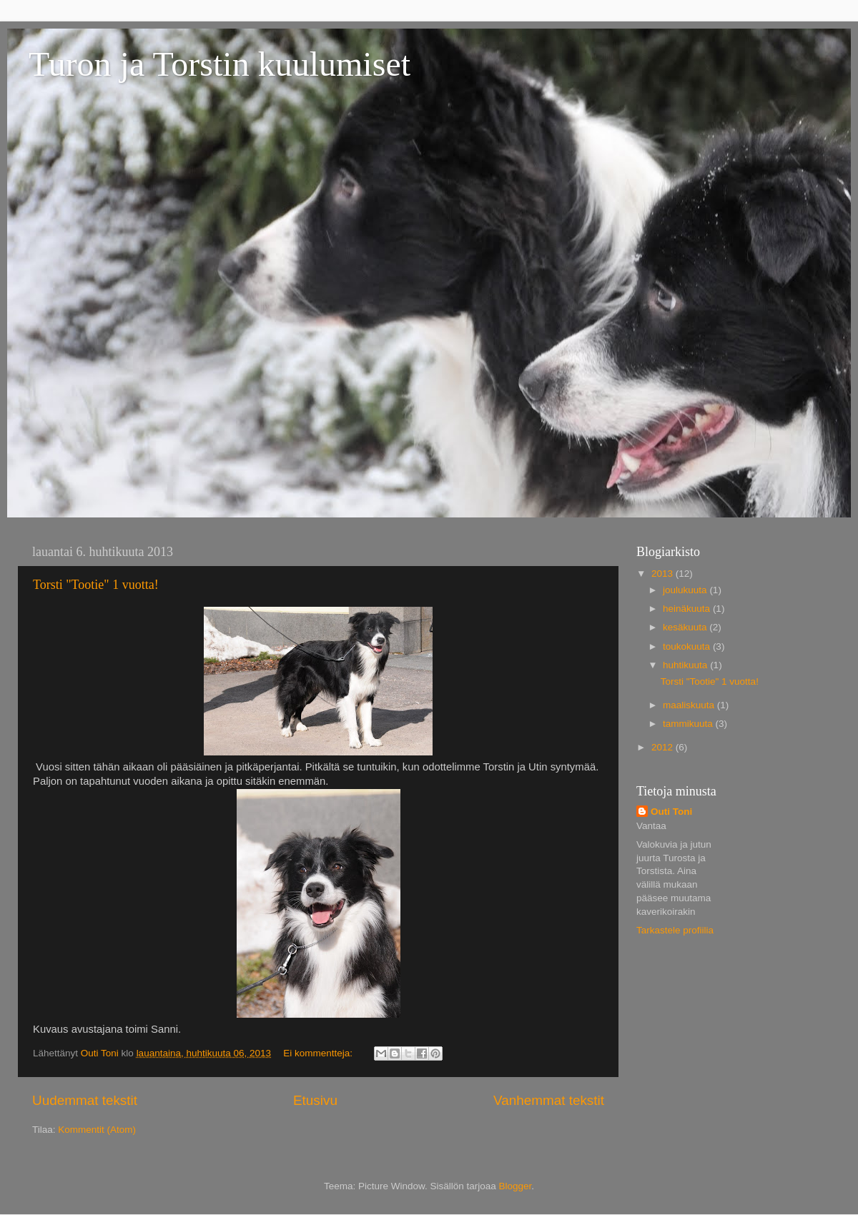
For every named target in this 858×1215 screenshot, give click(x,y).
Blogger (515, 1186)
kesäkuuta (686, 627)
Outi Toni (671, 811)
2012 (663, 747)
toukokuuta (688, 646)
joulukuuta (686, 590)
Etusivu (315, 1100)
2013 (663, 573)
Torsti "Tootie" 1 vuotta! (96, 584)
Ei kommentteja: (319, 1053)
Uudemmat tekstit (84, 1100)
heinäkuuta (688, 608)
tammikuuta (689, 723)
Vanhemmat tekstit (548, 1100)
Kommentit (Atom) (97, 1129)
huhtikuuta (686, 665)
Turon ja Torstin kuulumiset (219, 64)
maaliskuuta (690, 705)
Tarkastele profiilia (675, 930)
